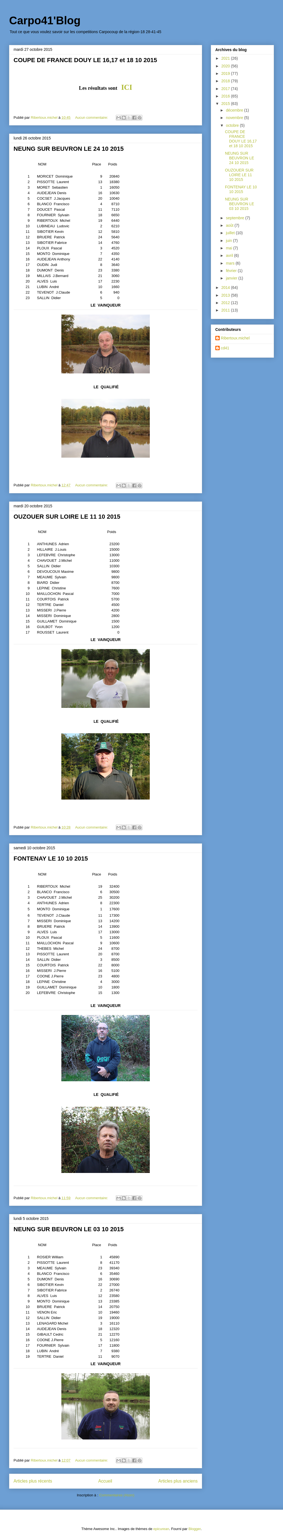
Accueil (105, 1481)
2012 (226, 302)
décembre (235, 110)
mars (230, 263)
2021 (226, 58)
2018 (226, 81)
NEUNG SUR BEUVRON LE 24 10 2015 (69, 148)
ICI (126, 87)
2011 (226, 310)
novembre (235, 117)
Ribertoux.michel (235, 338)
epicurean (161, 1529)
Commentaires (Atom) (116, 1495)
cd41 (225, 348)
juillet (231, 233)
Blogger (194, 1529)
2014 (226, 287)
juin (229, 240)
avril (230, 255)
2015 (226, 103)
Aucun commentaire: (92, 117)
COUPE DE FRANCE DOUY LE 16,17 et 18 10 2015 (85, 60)
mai (229, 248)
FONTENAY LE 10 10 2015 (51, 858)
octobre (233, 125)
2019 (226, 73)
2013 (226, 295)
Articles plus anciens (178, 1481)
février (232, 270)
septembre (235, 218)
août (230, 225)
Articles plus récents (33, 1481)
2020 (226, 66)
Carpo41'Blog (44, 20)
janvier (232, 278)
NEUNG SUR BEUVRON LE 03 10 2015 (69, 1229)
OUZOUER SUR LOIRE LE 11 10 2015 (67, 516)
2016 (226, 96)
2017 (226, 88)
